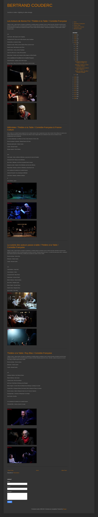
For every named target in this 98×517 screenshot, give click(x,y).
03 (76, 58)
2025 (75, 34)
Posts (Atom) (16, 472)
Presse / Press (77, 25)
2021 (75, 42)
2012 (75, 92)
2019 (75, 79)
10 (76, 48)
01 (76, 74)
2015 (75, 86)
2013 (75, 90)
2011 (75, 94)
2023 (75, 38)
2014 (75, 88)
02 (76, 59)
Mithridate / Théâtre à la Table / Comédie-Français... (82, 65)
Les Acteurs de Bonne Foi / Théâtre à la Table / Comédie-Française (37, 21)
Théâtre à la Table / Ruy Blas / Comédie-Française (29, 353)
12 (76, 44)
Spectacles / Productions (79, 23)
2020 (75, 77)
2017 (75, 82)
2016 (75, 84)
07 (76, 52)
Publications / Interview (79, 27)
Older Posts (64, 470)
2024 (75, 36)
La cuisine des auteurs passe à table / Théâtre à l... (82, 68)
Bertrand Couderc (78, 28)
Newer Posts (10, 470)
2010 (75, 96)
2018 (75, 81)
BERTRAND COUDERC (29, 5)
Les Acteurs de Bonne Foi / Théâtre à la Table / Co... (81, 62)
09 (76, 50)
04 (76, 56)
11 (76, 46)
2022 (75, 40)
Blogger (64, 509)
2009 (75, 98)
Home (37, 470)
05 (76, 54)
